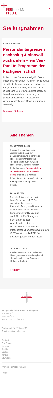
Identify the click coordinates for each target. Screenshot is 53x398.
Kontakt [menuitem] (5, 355)
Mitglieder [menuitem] (6, 352)
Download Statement (13, 111)
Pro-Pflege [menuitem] (6, 343)
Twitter (4, 373)
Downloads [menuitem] (6, 358)
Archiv (15, 270)
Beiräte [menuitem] (5, 349)
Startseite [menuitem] (6, 340)
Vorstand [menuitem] (5, 346)
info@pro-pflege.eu (16, 331)
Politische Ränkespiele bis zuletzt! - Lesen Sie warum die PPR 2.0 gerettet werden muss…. (25, 200)
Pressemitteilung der (25, 171)
